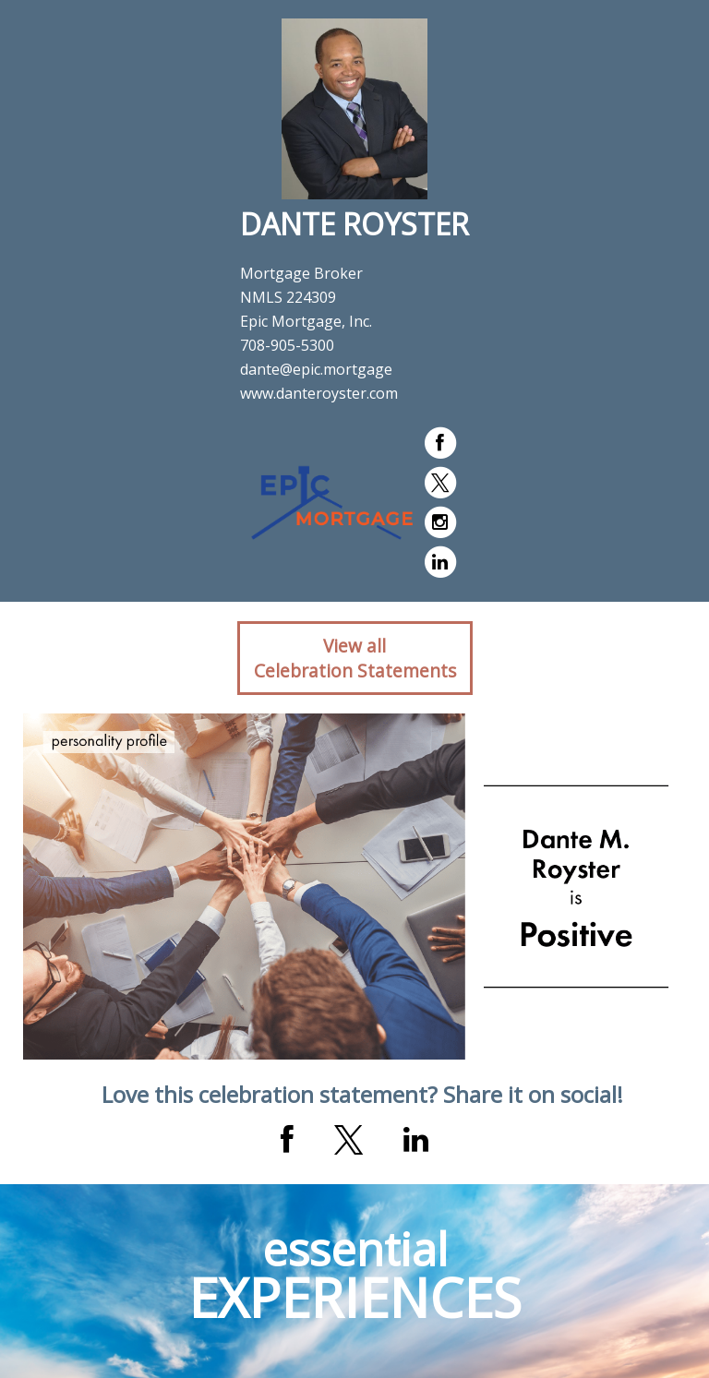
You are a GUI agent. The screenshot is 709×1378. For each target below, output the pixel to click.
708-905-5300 (287, 345)
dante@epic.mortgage (316, 369)
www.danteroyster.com (319, 393)
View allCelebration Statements (355, 658)
